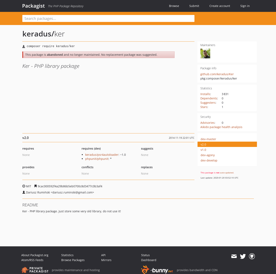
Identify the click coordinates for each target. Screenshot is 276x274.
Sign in (245, 6)
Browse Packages (73, 260)
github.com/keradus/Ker (217, 74)
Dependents (208, 98)
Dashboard (148, 260)
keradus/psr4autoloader (101, 155)
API (103, 255)
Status (145, 255)
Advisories (207, 123)
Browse (174, 6)
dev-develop (209, 160)
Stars (203, 107)
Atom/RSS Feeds (32, 260)
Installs (205, 94)
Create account (219, 6)
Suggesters (208, 103)
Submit (194, 6)
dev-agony (208, 155)
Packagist (33, 5)
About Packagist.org (34, 255)
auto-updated (226, 172)
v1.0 (203, 150)
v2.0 (203, 144)
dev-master (208, 139)
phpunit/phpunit (96, 159)
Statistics (67, 255)
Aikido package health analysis (221, 127)
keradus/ (38, 34)
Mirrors (106, 260)
